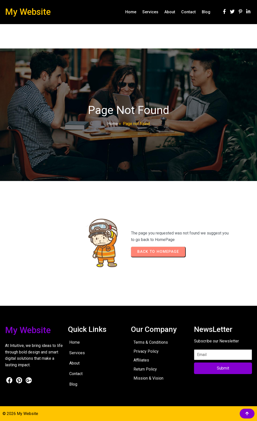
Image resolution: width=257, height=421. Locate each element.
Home (112, 123)
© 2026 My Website (20, 413)
